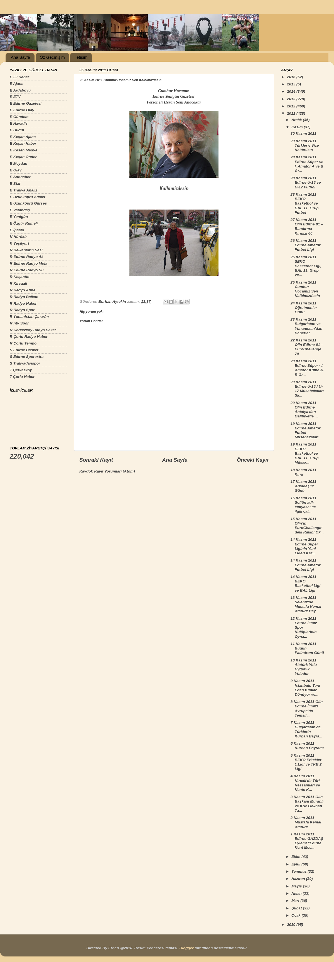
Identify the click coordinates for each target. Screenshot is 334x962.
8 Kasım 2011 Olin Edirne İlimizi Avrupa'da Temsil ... (307, 708)
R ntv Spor (19, 323)
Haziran (298, 879)
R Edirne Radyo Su (27, 270)
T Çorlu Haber (22, 377)
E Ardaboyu (20, 90)
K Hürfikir (18, 237)
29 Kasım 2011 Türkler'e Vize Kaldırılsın (305, 145)
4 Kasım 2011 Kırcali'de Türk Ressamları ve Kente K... (306, 783)
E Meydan (18, 163)
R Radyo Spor (22, 310)
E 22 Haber (19, 77)
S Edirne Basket (24, 350)
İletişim (80, 57)
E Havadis (19, 123)
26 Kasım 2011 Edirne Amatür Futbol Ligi (306, 245)
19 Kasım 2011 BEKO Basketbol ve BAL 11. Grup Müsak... (305, 453)
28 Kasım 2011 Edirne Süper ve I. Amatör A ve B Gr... (307, 164)
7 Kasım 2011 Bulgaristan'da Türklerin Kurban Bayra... (307, 729)
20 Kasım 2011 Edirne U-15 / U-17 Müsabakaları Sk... (307, 389)
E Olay (15, 170)
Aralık (297, 120)
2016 (291, 77)
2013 (291, 99)
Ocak (296, 915)
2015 (291, 84)
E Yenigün (19, 217)
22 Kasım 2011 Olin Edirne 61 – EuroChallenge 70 (307, 347)
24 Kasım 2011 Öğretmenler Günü (304, 307)
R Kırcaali (18, 283)
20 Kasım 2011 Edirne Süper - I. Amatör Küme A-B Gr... (307, 368)
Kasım (297, 127)
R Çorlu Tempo (23, 343)
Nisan (297, 893)
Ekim (296, 857)
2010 (291, 924)
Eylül (296, 864)
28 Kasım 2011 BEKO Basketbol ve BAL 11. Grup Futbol (305, 203)
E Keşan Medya (23, 150)
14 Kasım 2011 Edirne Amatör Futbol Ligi (306, 564)
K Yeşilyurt (19, 243)
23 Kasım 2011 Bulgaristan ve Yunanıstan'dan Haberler (306, 326)
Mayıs (297, 886)
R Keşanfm (20, 277)
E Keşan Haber (23, 143)
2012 (291, 106)
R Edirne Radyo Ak (26, 257)
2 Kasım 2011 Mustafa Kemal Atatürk (306, 822)
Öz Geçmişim (52, 57)
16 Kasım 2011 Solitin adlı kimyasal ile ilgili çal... (303, 505)
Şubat (297, 908)
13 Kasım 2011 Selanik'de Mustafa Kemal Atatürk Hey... (306, 604)
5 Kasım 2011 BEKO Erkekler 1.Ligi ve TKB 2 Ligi (306, 762)
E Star (15, 183)
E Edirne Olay (22, 110)
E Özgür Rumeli (24, 223)
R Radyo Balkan (24, 297)
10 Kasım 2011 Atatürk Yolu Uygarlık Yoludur (304, 667)
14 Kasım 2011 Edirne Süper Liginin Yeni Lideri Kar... (304, 546)
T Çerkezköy (21, 370)
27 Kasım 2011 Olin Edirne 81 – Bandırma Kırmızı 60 (307, 226)
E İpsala (17, 230)
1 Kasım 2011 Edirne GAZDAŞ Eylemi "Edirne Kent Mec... (307, 841)
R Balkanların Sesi (26, 250)
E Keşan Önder (23, 157)
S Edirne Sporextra (27, 357)
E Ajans (16, 84)
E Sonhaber (20, 177)
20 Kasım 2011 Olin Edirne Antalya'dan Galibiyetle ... (304, 410)
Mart (295, 901)
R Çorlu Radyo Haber (29, 336)
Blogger (186, 948)
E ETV (15, 97)
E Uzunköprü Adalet (27, 197)
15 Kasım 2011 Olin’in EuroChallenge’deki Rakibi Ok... (307, 526)
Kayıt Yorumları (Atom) (114, 471)
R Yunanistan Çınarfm (29, 316)
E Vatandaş (20, 210)
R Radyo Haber (23, 303)
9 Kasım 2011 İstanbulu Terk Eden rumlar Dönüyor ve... (305, 688)
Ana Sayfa (20, 57)
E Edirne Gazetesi (25, 103)
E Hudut (17, 130)
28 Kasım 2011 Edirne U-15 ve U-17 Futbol (306, 182)
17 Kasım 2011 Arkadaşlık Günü (303, 486)
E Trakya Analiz (23, 190)
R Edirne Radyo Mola (28, 263)
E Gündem (19, 117)
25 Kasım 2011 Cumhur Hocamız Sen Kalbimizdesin (305, 289)
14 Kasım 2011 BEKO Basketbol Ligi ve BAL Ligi (305, 583)
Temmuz (299, 871)
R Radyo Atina (22, 290)
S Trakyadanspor (25, 363)
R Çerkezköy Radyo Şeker (33, 330)
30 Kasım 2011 (303, 133)
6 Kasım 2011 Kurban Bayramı (307, 745)
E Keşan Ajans (23, 137)
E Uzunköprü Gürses (28, 203)
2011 (291, 113)
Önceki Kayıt (253, 460)
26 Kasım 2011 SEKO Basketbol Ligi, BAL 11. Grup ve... (306, 266)
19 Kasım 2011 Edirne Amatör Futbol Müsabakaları (306, 430)
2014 (291, 91)
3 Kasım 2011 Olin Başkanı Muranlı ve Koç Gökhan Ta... (307, 804)
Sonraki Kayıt (96, 460)
